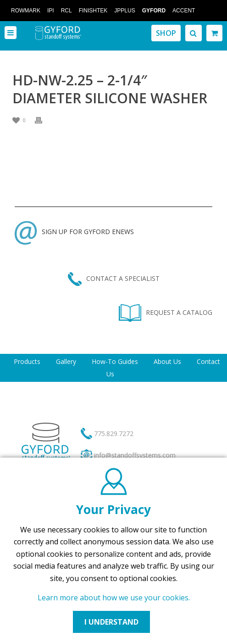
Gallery (66, 361)
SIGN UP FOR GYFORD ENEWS (74, 231)
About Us (167, 361)
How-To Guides (115, 361)
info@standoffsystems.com (135, 455)
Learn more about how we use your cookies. (114, 598)
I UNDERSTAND (111, 622)
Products (27, 361)
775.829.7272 (113, 433)
